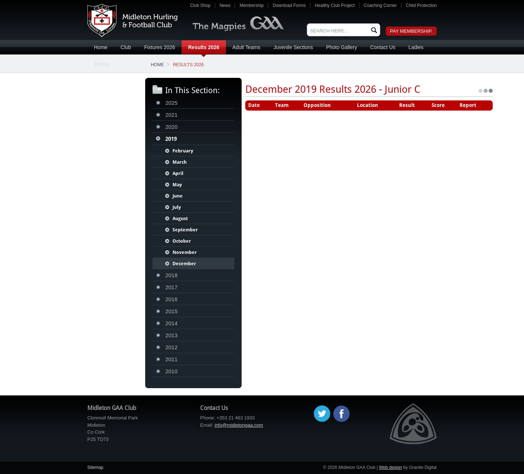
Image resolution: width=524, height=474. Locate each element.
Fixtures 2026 (159, 47)
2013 (171, 335)
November (184, 252)
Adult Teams (247, 47)
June (177, 196)
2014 (171, 323)
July (176, 207)
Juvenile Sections (293, 47)
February (182, 151)
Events (102, 64)
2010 (171, 371)
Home (100, 47)
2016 (171, 299)
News (224, 5)
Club (125, 47)
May (177, 184)
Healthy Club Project (334, 5)
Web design (390, 467)
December (184, 263)
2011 (171, 359)
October (181, 241)
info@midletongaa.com (239, 425)
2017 (171, 287)
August (180, 218)
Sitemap (95, 467)
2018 (171, 275)
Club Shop (200, 5)
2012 (171, 347)
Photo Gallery (341, 47)
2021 (171, 115)
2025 (171, 103)
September (185, 229)
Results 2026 (203, 47)
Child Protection (421, 5)
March (179, 162)
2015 (171, 311)
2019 (171, 139)
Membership (251, 5)
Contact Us (382, 47)
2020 (171, 127)
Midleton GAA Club (132, 20)
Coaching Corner (380, 5)
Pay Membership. (411, 31)
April (177, 173)
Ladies (415, 47)
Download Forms (289, 5)
